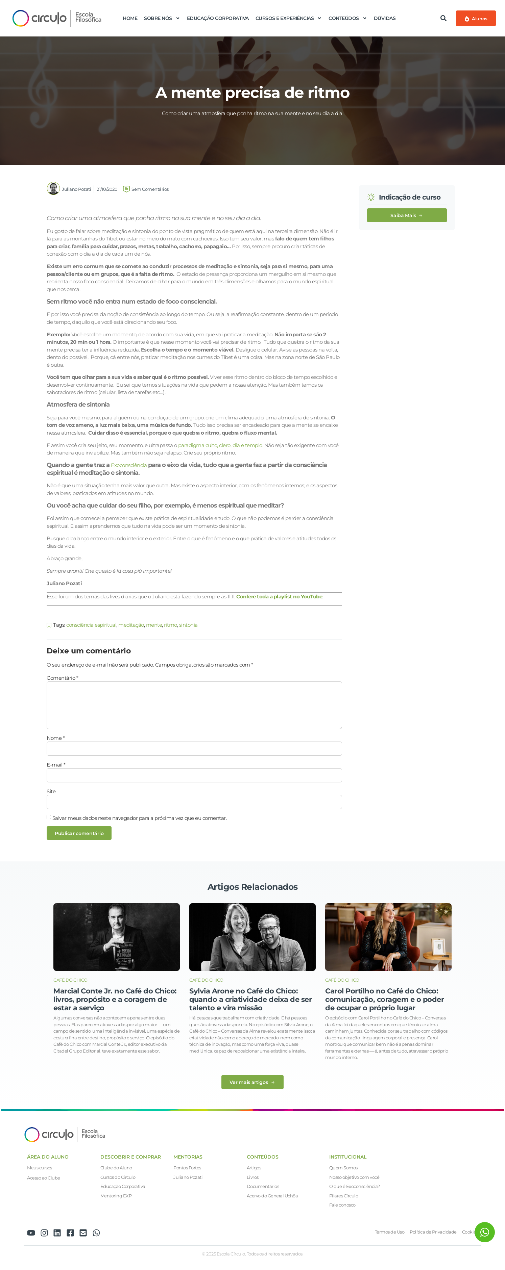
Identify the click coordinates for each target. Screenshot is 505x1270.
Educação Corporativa (218, 18)
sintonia (188, 625)
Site (51, 791)
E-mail (56, 764)
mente (154, 625)
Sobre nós (162, 18)
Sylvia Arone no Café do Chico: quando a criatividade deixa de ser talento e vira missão (250, 999)
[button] (443, 18)
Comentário (62, 677)
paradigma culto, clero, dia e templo (220, 445)
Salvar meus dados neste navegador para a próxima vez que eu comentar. (139, 818)
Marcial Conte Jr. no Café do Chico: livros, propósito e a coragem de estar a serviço (115, 999)
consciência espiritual (91, 625)
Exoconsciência (129, 465)
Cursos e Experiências (289, 18)
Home (130, 18)
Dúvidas (385, 18)
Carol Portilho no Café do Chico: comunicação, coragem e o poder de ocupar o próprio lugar (384, 999)
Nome (56, 738)
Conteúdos (348, 18)
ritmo (170, 625)
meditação (131, 625)
